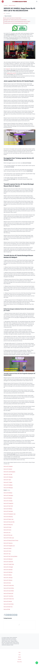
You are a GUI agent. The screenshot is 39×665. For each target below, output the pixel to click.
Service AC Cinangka (8, 500)
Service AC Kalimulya (8, 572)
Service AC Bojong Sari (8, 593)
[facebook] (6, 615)
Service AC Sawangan (8, 511)
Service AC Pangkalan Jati (9, 545)
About (19, 654)
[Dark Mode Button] (36, 1)
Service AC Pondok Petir (9, 585)
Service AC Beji (7, 609)
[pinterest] (14, 615)
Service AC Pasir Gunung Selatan (10, 556)
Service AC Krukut (7, 529)
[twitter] (8, 615)
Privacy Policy (19, 661)
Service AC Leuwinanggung (9, 471)
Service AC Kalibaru (8, 574)
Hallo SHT (8, 68)
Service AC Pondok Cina (9, 598)
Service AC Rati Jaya (8, 535)
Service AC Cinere (7, 551)
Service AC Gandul (7, 548)
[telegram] (12, 615)
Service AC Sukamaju (8, 569)
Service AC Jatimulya (8, 577)
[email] (16, 615)
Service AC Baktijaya (8, 492)
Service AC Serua (7, 582)
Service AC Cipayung (8, 543)
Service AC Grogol (7, 527)
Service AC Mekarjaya (8, 487)
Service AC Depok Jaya (8, 519)
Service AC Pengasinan (8, 503)
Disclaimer (19, 659)
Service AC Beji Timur (8, 606)
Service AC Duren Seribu (9, 588)
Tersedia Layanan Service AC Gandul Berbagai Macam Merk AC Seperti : (17, 21)
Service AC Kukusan (8, 601)
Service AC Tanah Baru (8, 596)
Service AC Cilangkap (8, 477)
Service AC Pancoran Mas (9, 521)
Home (19, 652)
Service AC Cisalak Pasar (9, 564)
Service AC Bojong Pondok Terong (11, 540)
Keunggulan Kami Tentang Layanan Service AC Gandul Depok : (15, 19)
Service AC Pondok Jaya (9, 537)
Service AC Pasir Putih (8, 506)
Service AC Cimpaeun (8, 466)
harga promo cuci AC (11, 73)
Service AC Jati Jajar (8, 474)
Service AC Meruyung (8, 524)
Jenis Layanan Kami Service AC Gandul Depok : (12, 17)
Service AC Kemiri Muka (9, 604)
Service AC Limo (7, 532)
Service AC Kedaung (8, 508)
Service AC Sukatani (8, 469)
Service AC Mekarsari (8, 559)
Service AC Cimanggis (8, 566)
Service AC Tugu (7, 553)
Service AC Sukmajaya (8, 495)
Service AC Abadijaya (8, 484)
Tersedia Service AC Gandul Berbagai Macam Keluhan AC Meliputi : (16, 23)
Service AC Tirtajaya (8, 482)
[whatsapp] (10, 615)
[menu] (3, 2)
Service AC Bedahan (8, 498)
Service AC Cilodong (8, 580)
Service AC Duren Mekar (9, 590)
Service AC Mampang (8, 516)
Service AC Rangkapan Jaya (9, 513)
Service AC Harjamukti (8, 561)
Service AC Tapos (7, 479)
